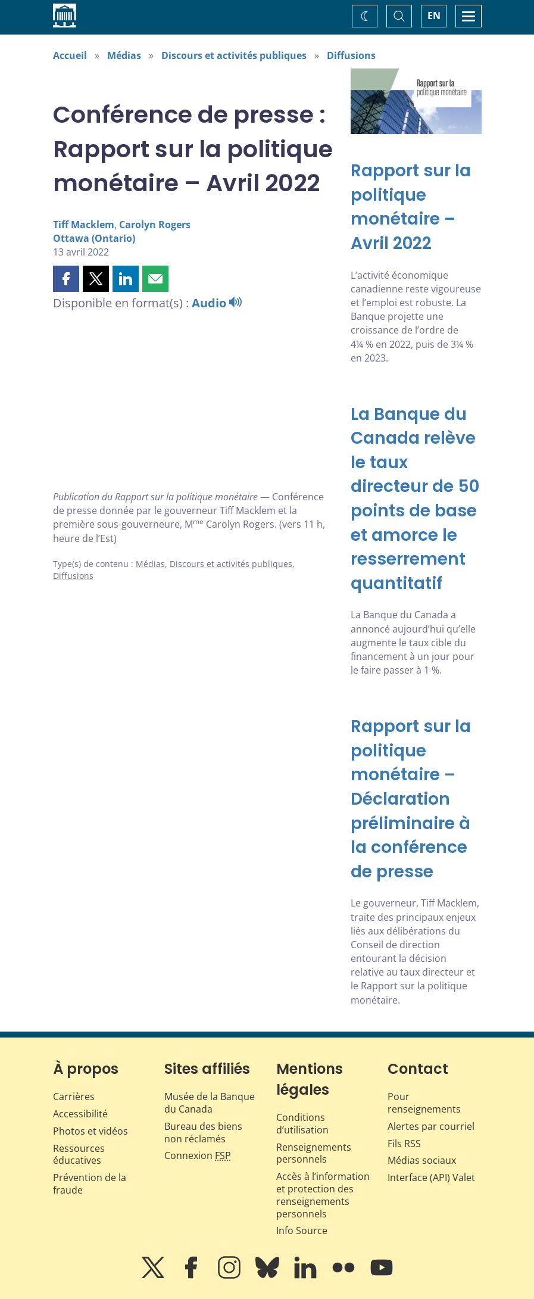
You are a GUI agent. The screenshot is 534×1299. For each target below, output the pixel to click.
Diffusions (351, 55)
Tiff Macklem (83, 224)
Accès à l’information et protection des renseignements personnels (323, 1195)
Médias (124, 55)
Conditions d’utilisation (302, 1123)
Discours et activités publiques (234, 55)
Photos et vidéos (90, 1131)
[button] (66, 279)
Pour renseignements (424, 1103)
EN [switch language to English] (434, 15)
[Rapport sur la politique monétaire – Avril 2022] (416, 207)
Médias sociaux (422, 1160)
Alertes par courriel (431, 1126)
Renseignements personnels (313, 1153)
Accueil (70, 55)
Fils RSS (404, 1143)
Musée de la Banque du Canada (209, 1103)
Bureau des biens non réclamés (203, 1132)
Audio (217, 303)
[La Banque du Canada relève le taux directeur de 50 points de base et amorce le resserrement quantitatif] (416, 499)
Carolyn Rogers (155, 224)
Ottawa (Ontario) (94, 238)
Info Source (301, 1230)
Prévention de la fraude (89, 1184)
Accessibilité (80, 1113)
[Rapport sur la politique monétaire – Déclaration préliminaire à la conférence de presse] (416, 799)
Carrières (74, 1096)
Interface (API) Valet (431, 1177)
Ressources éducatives (79, 1154)
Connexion (197, 1155)
